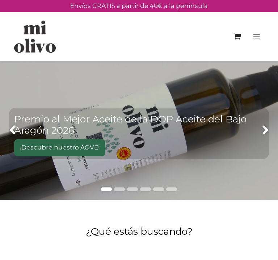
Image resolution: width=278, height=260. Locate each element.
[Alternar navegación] (256, 36)
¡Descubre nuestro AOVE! (60, 147)
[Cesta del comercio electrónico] (237, 36)
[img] (11, 130)
